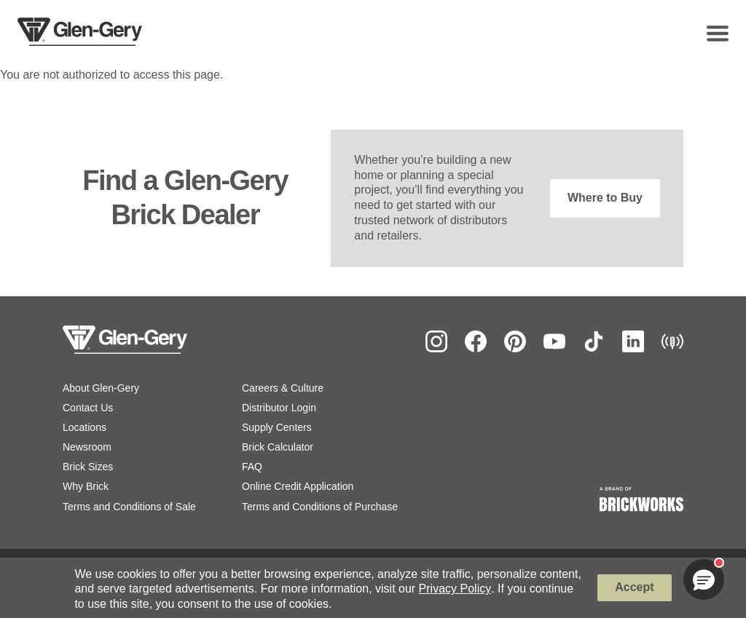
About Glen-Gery (101, 388)
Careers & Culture (282, 388)
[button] (703, 579)
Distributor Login (279, 407)
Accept (634, 587)
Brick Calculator (277, 447)
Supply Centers (277, 427)
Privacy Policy (455, 588)
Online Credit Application (297, 486)
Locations (84, 427)
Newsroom (87, 447)
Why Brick (86, 486)
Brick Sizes (88, 466)
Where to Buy (605, 197)
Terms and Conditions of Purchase (320, 506)
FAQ (252, 466)
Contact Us (88, 407)
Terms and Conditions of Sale (129, 506)
